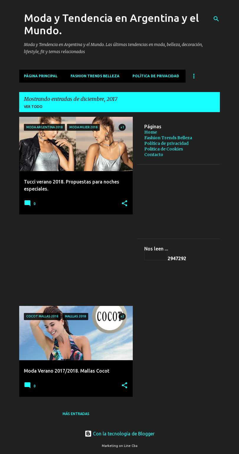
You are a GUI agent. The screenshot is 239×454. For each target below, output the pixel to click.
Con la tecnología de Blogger (120, 433)
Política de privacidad (155, 76)
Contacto (153, 154)
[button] (124, 204)
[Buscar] (216, 19)
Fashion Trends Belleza (95, 76)
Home (150, 132)
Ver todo (33, 107)
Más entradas (76, 414)
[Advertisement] (73, 260)
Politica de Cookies (163, 149)
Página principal (41, 76)
